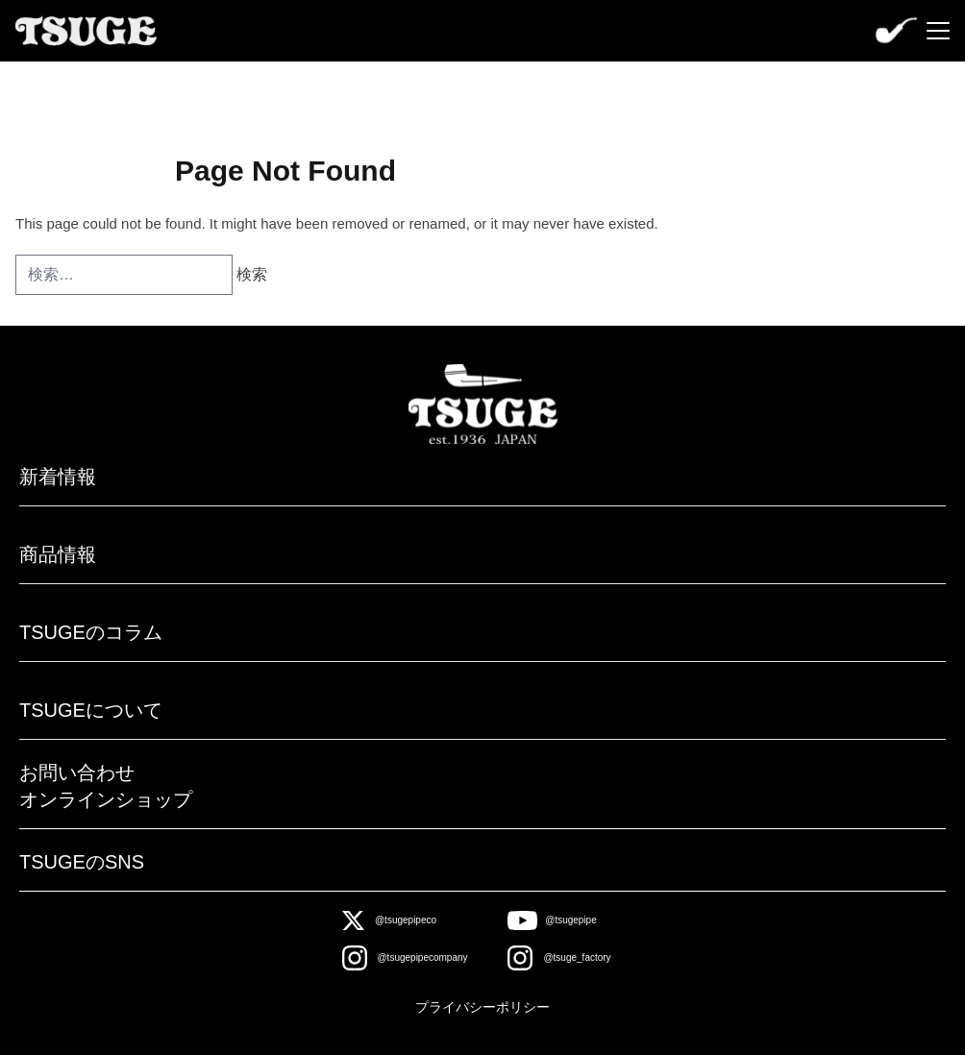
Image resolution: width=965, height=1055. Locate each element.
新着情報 (57, 476)
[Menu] (938, 30)
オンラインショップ (105, 799)
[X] (389, 920)
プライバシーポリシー (482, 1007)
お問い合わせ (77, 772)
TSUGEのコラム (90, 632)
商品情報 (57, 554)
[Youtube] (552, 920)
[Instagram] (405, 957)
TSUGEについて (90, 710)
